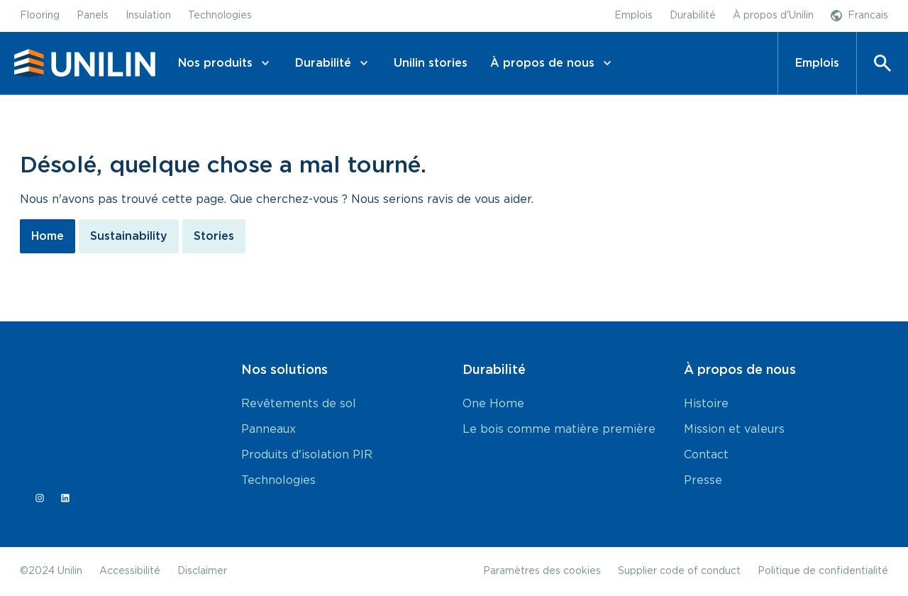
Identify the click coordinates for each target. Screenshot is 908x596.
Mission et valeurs (734, 429)
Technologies (278, 480)
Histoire (706, 403)
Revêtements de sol (298, 403)
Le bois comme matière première (559, 429)
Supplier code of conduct (679, 571)
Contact (706, 454)
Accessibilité (129, 571)
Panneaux (268, 429)
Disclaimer (202, 571)
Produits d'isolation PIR (306, 454)
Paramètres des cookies (542, 571)
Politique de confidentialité (823, 571)
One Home (493, 403)
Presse (703, 480)
